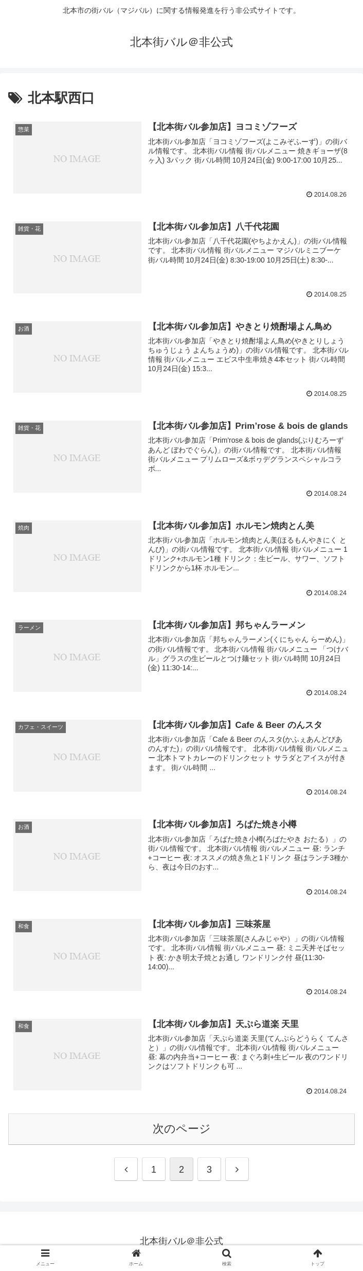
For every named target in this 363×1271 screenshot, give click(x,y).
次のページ (182, 1128)
